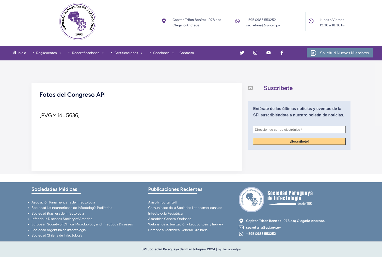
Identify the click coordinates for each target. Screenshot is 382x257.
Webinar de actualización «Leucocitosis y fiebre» (185, 224)
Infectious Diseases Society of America (62, 219)
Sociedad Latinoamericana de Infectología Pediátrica (72, 208)
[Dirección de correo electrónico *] (299, 129)
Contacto (186, 53)
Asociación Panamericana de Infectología (63, 202)
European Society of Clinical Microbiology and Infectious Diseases (82, 224)
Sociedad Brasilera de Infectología (58, 213)
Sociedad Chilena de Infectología (57, 235)
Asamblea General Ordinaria (169, 219)
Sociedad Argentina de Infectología (59, 230)
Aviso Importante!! (162, 202)
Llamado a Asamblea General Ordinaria (177, 230)
